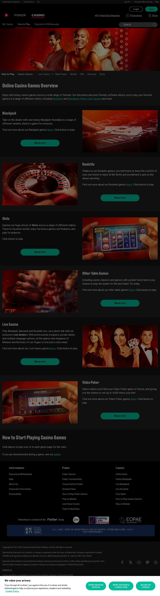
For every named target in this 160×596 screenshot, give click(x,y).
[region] (80, 586)
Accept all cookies (146, 586)
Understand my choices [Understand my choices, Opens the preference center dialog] (96, 586)
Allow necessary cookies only (121, 586)
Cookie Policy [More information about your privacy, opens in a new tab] (12, 591)
